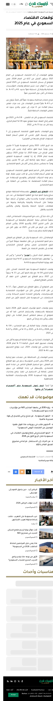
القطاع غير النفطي (36, 192)
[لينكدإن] (8, 681)
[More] (6, 471)
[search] (23, 4)
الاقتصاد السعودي (24, 457)
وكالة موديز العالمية (42, 461)
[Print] (12, 471)
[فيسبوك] (19, 681)
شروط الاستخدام (32, 696)
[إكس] (15, 681)
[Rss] (4, 681)
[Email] (18, 471)
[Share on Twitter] (25, 471)
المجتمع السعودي (27, 507)
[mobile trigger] (47, 4)
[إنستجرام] (11, 681)
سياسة (30, 524)
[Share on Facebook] (35, 471)
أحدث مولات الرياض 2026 (23, 503)
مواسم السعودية (27, 497)
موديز (23, 255)
